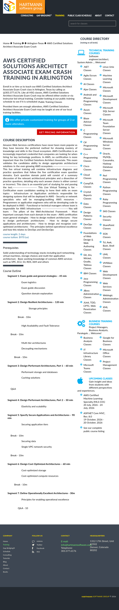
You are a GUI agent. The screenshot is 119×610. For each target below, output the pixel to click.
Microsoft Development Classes (110, 99)
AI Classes (89, 84)
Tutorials (6, 558)
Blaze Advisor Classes (88, 121)
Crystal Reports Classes (88, 195)
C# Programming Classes (91, 145)
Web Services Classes (107, 286)
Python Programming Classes (110, 190)
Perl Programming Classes (110, 179)
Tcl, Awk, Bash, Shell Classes (108, 245)
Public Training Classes (50, 101)
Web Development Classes (110, 274)
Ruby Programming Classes (110, 202)
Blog (4, 562)
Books (5, 572)
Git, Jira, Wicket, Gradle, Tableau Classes (88, 261)
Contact (109, 15)
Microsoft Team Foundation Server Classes (109, 126)
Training (59, 15)
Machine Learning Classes (107, 78)
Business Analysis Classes (88, 341)
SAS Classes (109, 211)
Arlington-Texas (35, 43)
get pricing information (57, 132)
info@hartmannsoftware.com (76, 544)
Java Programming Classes (91, 282)
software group (95, 596)
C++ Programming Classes (91, 157)
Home (6, 43)
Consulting (27, 15)
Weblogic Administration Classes (110, 298)
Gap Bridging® (9, 548)
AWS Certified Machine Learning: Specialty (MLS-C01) (94, 398)
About (98, 15)
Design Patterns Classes (88, 215)
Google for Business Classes (108, 341)
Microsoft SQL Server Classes (109, 111)
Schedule (6, 551)
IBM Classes (90, 273)
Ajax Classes (90, 89)
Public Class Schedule (80, 15)
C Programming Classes (91, 133)
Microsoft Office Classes (108, 353)
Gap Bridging (44, 15)
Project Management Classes (110, 365)
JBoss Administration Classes (91, 294)
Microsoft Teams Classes (89, 368)
